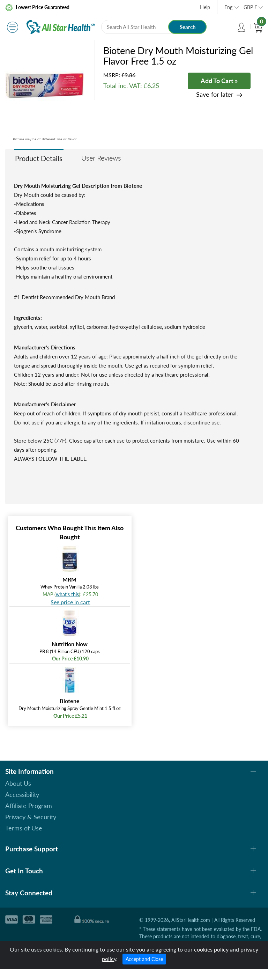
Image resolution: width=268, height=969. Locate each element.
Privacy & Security (30, 817)
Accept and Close (144, 959)
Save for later (214, 94)
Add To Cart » (219, 80)
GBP (250, 7)
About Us (18, 783)
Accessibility (22, 794)
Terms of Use (23, 828)
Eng (228, 7)
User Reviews (101, 158)
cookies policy (211, 949)
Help (205, 7)
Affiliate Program (28, 805)
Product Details (38, 158)
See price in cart (70, 602)
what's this (67, 594)
